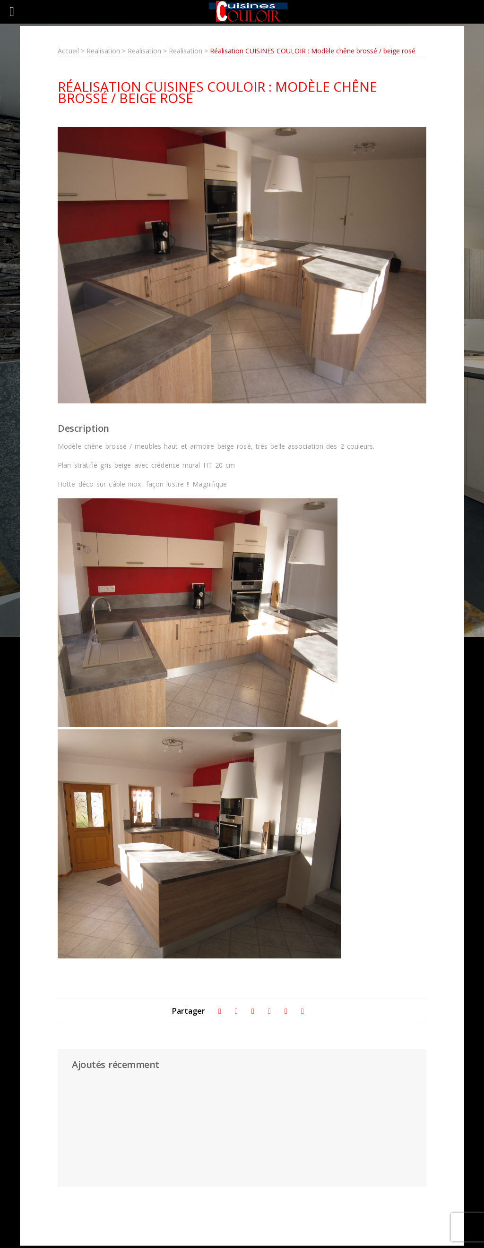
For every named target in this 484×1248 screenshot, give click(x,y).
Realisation (104, 50)
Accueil (68, 50)
